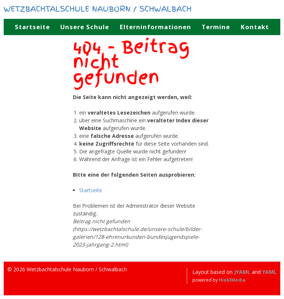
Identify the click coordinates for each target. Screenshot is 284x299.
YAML (269, 271)
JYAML (242, 271)
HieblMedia (232, 280)
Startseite (90, 190)
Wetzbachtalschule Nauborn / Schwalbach (98, 8)
